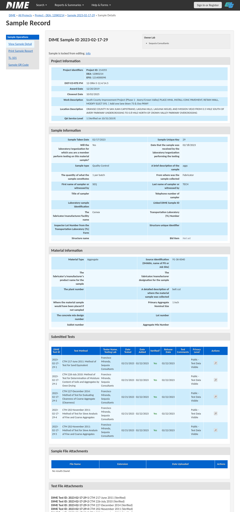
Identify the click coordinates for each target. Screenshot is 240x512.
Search (41, 5)
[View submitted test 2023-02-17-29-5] (215, 430)
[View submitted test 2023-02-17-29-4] (215, 414)
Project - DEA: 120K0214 (49, 15)
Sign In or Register (208, 5)
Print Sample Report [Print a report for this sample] (20, 51)
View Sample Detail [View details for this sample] (20, 44)
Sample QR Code (18, 65)
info (88, 53)
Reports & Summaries (69, 5)
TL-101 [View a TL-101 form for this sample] (12, 58)
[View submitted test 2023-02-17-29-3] (215, 397)
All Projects (25, 15)
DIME (12, 15)
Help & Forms (101, 5)
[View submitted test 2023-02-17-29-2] (215, 380)
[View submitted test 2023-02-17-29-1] (215, 363)
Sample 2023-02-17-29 (81, 15)
